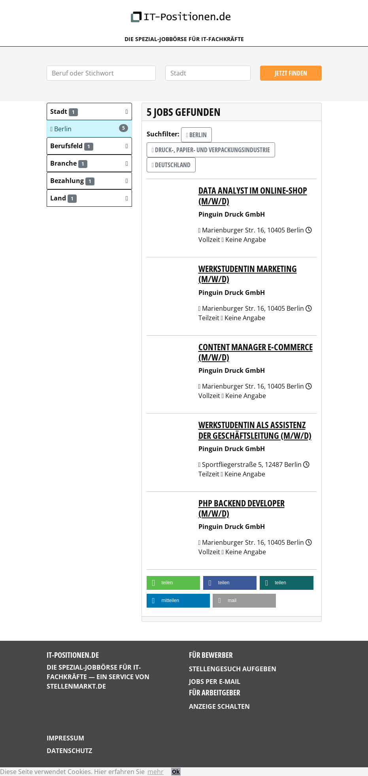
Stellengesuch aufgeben (232, 669)
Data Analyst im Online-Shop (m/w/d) (252, 195)
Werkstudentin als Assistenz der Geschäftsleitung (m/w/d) (254, 430)
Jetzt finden (291, 73)
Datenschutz (69, 750)
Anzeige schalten (219, 706)
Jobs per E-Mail (214, 681)
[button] (89, 111)
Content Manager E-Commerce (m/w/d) (255, 352)
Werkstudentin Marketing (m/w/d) (247, 274)
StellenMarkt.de (76, 686)
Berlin (89, 128)
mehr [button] (155, 771)
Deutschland (171, 164)
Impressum (65, 738)
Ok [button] (176, 771)
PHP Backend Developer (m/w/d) (241, 508)
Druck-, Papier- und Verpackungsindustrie (211, 149)
